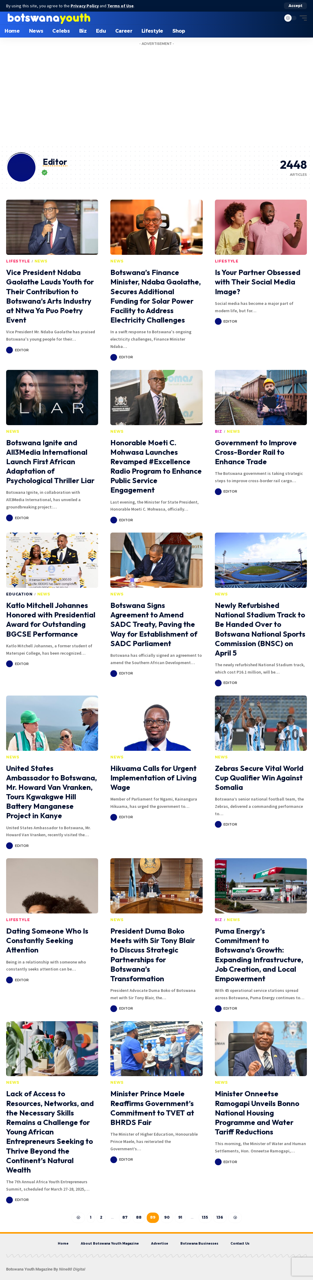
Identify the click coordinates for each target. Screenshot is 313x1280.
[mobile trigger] (301, 18)
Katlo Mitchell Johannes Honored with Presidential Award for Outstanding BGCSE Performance (50, 619)
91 (180, 1217)
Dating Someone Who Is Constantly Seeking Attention (47, 940)
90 (167, 1217)
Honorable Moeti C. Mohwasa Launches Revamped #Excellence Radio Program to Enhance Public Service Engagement (156, 466)
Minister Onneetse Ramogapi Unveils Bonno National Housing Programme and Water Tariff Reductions (257, 1112)
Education (19, 594)
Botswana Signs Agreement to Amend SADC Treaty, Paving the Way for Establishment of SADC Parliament (153, 624)
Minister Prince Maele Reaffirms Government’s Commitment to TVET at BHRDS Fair (152, 1108)
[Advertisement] (156, 99)
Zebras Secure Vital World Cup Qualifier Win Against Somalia (259, 778)
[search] (274, 18)
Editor (22, 350)
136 (220, 1217)
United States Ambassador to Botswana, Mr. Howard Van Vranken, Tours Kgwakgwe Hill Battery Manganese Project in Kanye (51, 792)
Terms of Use (121, 6)
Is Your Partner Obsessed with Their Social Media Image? (257, 282)
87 (124, 1217)
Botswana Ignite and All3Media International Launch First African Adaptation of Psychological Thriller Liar (50, 461)
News (41, 261)
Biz (219, 431)
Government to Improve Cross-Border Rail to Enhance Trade (256, 452)
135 (205, 1217)
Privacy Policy (85, 6)
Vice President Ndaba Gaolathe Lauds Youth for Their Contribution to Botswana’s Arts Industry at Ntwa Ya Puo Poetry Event (50, 296)
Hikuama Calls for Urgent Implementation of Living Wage (153, 778)
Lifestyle (18, 261)
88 (139, 1217)
